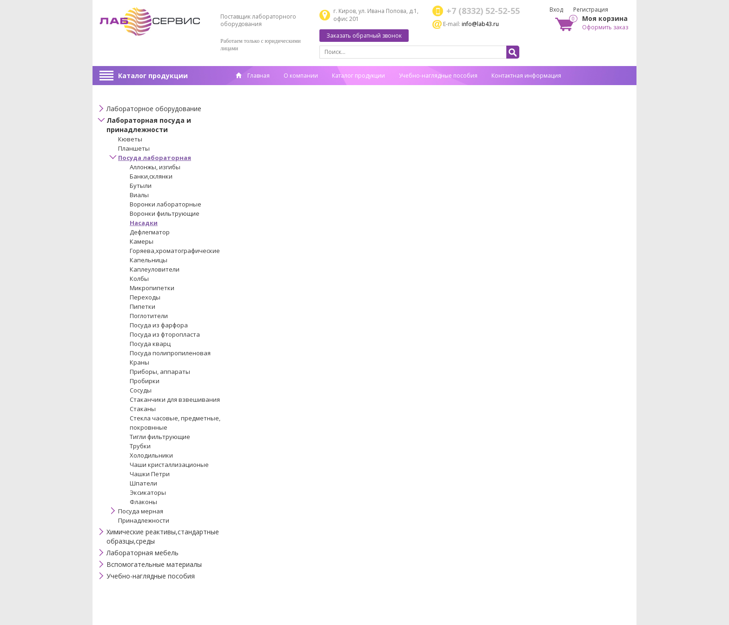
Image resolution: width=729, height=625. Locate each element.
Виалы (139, 195)
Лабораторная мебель (142, 552)
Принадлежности (143, 520)
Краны (139, 362)
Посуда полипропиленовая (170, 353)
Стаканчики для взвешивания (175, 399)
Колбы (139, 278)
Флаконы (143, 502)
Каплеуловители (154, 269)
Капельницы (148, 260)
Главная (253, 76)
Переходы (145, 297)
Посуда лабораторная (154, 157)
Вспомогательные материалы (154, 564)
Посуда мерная (140, 511)
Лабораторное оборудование (153, 108)
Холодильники (151, 455)
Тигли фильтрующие (160, 436)
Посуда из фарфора (159, 325)
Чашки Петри (150, 474)
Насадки (144, 223)
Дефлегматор (150, 232)
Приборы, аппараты (160, 371)
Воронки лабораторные (165, 204)
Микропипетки (152, 288)
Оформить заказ (605, 27)
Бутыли (141, 185)
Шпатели (143, 483)
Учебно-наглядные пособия (438, 76)
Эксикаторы (148, 492)
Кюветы (130, 139)
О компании (301, 76)
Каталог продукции (153, 75)
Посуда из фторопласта (165, 334)
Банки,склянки (151, 176)
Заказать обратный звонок (364, 36)
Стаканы (143, 409)
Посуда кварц (150, 343)
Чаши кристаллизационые (169, 464)
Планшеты (134, 148)
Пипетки (142, 306)
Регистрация (590, 9)
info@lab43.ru (480, 24)
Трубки (140, 446)
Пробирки (144, 381)
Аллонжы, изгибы (155, 167)
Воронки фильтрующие (164, 213)
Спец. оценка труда (262, 90)
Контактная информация (526, 76)
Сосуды (141, 390)
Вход (556, 9)
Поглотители (149, 316)
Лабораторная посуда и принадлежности (148, 125)
